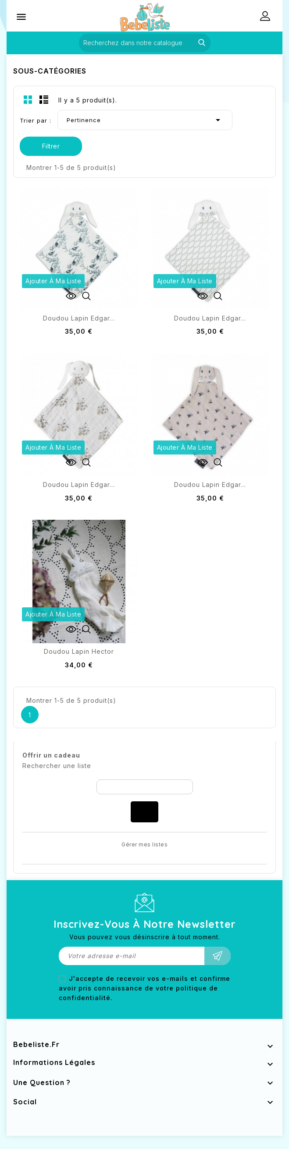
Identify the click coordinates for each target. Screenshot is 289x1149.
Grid (28, 99)
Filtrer (51, 146)
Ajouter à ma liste (53, 281)
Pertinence (145, 120)
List (43, 99)
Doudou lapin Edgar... (79, 318)
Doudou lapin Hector (79, 651)
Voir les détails (71, 296)
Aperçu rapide (86, 296)
